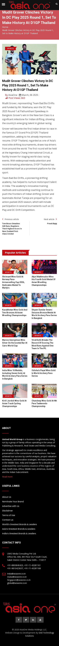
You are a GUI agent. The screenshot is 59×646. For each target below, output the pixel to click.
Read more (7, 476)
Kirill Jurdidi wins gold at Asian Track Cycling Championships (14, 403)
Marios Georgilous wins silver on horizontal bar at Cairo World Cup (14, 343)
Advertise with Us (10, 506)
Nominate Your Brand (13, 501)
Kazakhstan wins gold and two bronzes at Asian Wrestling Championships (14, 312)
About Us (6, 497)
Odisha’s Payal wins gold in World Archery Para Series (44, 373)
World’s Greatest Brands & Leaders (19, 524)
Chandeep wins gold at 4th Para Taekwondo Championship (44, 403)
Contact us (7, 519)
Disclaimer (7, 510)
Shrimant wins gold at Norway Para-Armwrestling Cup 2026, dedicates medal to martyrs (13, 282)
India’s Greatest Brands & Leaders (19, 533)
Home (5, 27)
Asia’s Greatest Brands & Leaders (18, 528)
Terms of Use (8, 515)
